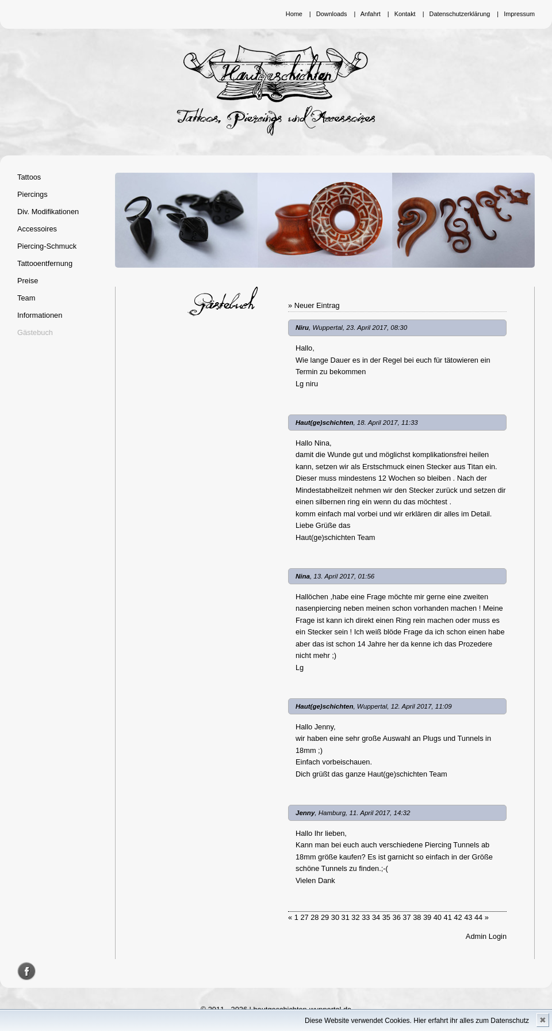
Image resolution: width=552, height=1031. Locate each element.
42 (458, 917)
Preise (27, 280)
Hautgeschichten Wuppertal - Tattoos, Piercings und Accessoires (276, 90)
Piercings (32, 194)
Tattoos (29, 177)
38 (417, 917)
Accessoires (37, 229)
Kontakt (405, 13)
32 (355, 917)
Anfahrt (371, 13)
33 (366, 917)
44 (478, 917)
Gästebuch (35, 332)
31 (346, 917)
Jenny (305, 812)
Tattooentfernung (44, 263)
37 (406, 917)
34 (376, 917)
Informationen (39, 315)
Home (294, 13)
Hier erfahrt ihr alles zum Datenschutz (471, 1021)
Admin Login (486, 936)
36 (397, 917)
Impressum (519, 13)
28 (314, 917)
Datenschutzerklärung (460, 13)
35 (386, 917)
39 (427, 917)
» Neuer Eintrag (314, 305)
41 (448, 917)
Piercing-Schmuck (46, 246)
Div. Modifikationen (48, 211)
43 (468, 917)
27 (304, 917)
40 (438, 917)
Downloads (331, 13)
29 (325, 917)
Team (26, 298)
